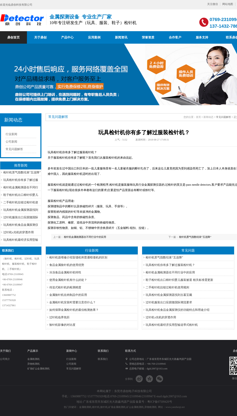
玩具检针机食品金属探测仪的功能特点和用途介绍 (177, 309)
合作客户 (175, 37)
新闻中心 (71, 350)
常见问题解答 (14, 149)
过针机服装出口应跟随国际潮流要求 (169, 302)
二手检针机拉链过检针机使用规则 (167, 287)
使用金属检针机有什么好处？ (68, 279)
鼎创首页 (13, 37)
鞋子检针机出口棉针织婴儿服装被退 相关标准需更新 (179, 279)
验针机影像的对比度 (62, 324)
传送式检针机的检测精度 (65, 287)
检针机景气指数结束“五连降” (22, 172)
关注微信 (212, 4)
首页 (198, 117)
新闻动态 (13, 119)
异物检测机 (33, 363)
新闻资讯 (121, 37)
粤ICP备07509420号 (159, 401)
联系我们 (8, 250)
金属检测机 (33, 359)
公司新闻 (11, 141)
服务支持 (202, 37)
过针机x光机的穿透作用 (18, 232)
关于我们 (5, 350)
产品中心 (67, 37)
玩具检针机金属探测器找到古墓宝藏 (169, 294)
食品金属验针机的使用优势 (66, 265)
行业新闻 (11, 134)
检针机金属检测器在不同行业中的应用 (85, 237)
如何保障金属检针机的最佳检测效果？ (74, 309)
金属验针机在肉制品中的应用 (68, 294)
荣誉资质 (148, 37)
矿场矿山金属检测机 (38, 368)
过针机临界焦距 (59, 317)
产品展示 (32, 350)
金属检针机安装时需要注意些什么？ (72, 302)
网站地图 (227, 4)
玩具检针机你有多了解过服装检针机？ (170, 265)
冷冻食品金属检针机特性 (65, 272)
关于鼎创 (40, 37)
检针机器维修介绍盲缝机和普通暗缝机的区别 (78, 257)
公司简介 (5, 359)
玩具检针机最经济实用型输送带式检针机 (172, 324)
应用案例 (94, 37)
